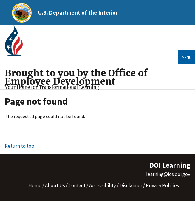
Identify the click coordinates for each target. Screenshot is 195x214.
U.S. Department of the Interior (78, 12)
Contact (77, 185)
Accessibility (102, 185)
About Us (55, 185)
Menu (186, 57)
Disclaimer (131, 185)
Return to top (19, 146)
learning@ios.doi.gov (168, 174)
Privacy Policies (162, 185)
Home (34, 185)
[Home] (16, 40)
